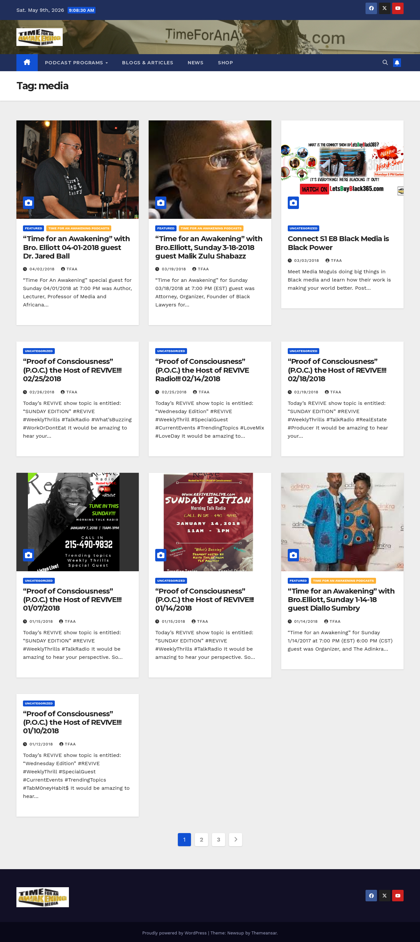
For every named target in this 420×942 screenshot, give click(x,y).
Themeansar (264, 933)
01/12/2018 (42, 744)
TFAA (69, 269)
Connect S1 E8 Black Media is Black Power (338, 243)
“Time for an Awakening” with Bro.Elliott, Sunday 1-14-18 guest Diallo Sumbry (341, 600)
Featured (33, 228)
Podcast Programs (75, 63)
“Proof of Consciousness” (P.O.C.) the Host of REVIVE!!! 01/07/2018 (72, 600)
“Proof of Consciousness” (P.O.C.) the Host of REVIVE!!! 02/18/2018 (337, 370)
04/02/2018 (43, 269)
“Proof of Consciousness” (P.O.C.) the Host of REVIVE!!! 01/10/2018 (72, 722)
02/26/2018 (43, 392)
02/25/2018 (175, 392)
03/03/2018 (307, 260)
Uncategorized (304, 228)
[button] (385, 62)
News (195, 63)
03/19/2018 (175, 269)
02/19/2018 (307, 392)
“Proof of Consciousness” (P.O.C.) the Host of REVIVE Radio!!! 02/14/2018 (202, 370)
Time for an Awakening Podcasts (78, 228)
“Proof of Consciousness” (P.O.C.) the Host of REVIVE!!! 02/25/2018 (72, 370)
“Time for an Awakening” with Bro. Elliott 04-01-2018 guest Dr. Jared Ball (76, 247)
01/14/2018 (307, 621)
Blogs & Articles (147, 63)
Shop (225, 63)
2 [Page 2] (201, 839)
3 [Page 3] (218, 839)
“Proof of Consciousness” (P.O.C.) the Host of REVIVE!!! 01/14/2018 (204, 600)
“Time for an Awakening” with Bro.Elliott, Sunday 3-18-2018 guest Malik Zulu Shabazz (208, 247)
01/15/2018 (42, 621)
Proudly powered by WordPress (175, 933)
